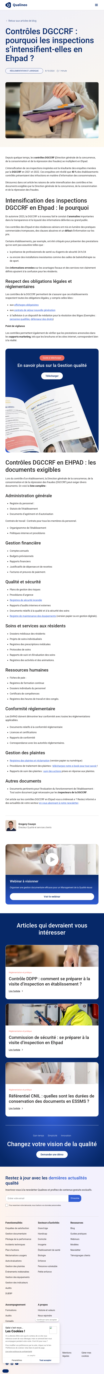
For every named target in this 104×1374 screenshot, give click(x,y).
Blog (72, 1228)
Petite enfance (45, 1271)
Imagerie (42, 1244)
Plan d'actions (12, 1250)
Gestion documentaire (15, 1233)
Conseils (9, 1321)
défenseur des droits (42, 319)
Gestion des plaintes (15, 1266)
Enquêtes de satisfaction (17, 1228)
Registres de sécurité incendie (26, 600)
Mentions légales (66, 1354)
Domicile (42, 1239)
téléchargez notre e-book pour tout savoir (74, 765)
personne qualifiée (20, 319)
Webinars (74, 1239)
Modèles (74, 1244)
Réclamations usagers (16, 1255)
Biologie (42, 1255)
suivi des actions (52, 771)
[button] (96, 5)
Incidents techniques (15, 1244)
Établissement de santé (49, 1250)
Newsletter (75, 1250)
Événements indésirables (17, 1271)
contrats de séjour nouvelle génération (34, 310)
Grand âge (43, 1228)
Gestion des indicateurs (16, 1282)
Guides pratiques (78, 1233)
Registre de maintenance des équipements (33, 616)
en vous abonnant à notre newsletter (58, 803)
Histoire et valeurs (46, 1310)
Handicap (42, 1233)
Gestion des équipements (17, 1277)
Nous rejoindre (45, 1315)
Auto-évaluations (13, 1261)
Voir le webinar (52, 896)
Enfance (42, 1261)
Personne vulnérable (47, 1266)
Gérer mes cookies (86, 1354)
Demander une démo (52, 1154)
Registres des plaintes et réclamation (30, 760)
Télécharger (52, 375)
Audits (8, 1288)
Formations (10, 1310)
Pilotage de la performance (18, 1239)
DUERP (8, 1293)
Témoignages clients (80, 1255)
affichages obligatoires (26, 304)
